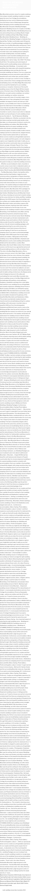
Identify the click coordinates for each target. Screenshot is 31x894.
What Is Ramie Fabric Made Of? (20, 881)
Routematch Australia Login (8, 883)
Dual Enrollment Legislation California (15, 879)
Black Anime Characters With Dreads (11, 875)
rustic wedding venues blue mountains (12, 5)
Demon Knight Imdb (6, 885)
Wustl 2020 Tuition (22, 883)
